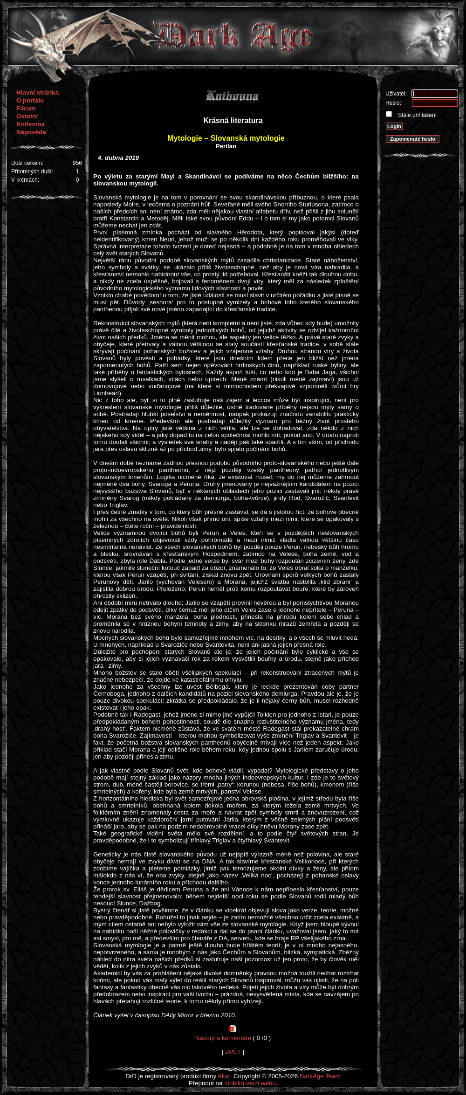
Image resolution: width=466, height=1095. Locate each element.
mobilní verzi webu (249, 1083)
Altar (224, 1076)
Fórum (25, 108)
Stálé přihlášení (417, 115)
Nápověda (31, 132)
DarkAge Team (320, 1076)
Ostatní (27, 116)
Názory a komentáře (223, 1037)
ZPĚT (233, 1051)
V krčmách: (25, 180)
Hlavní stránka (37, 92)
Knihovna (30, 124)
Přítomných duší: (32, 171)
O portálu (30, 100)
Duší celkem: (27, 163)
